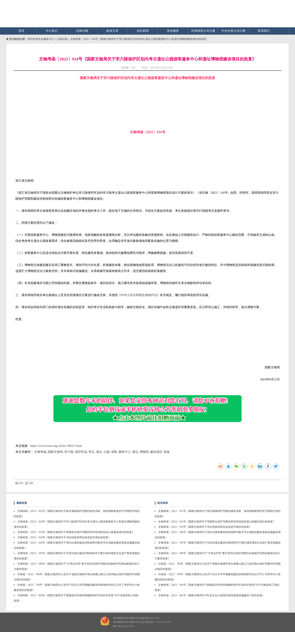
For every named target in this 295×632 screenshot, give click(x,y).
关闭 (29, 483)
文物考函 (40, 451)
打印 (19, 483)
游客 (114, 451)
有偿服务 (173, 30)
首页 (21, 30)
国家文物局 (55, 451)
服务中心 (125, 451)
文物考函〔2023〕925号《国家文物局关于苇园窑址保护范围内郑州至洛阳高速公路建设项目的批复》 (76, 532)
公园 (106, 451)
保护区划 (81, 451)
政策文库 (112, 30)
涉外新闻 (143, 30)
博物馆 (144, 451)
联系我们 (264, 30)
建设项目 (156, 451)
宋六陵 (68, 451)
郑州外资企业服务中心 (41, 39)
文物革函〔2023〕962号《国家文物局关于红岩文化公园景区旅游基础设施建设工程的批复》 (211, 595)
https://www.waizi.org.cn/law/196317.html (56, 445)
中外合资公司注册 (233, 30)
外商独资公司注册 (203, 30)
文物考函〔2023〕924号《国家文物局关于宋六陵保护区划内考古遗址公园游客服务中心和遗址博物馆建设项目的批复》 (139, 39)
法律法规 (82, 30)
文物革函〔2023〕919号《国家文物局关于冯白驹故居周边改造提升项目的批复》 (64, 537)
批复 (167, 451)
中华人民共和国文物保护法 (139, 295)
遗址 (99, 451)
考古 (91, 451)
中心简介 (52, 30)
